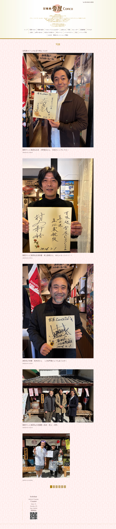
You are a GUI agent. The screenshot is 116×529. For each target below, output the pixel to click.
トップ (26, 29)
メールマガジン (68, 32)
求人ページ (59, 32)
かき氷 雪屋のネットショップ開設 (58, 35)
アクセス (89, 29)
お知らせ (63, 29)
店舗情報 (82, 29)
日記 (76, 32)
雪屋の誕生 (41, 29)
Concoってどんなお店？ (52, 29)
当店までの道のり (49, 32)
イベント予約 (83, 32)
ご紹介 (31, 32)
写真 (69, 29)
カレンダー (75, 29)
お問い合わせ (38, 32)
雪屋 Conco (33, 29)
